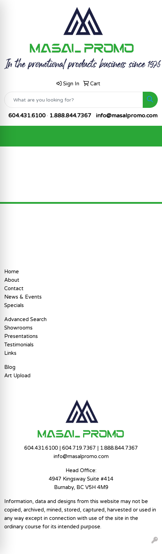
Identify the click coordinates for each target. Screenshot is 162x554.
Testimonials (19, 345)
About (11, 280)
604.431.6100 (27, 115)
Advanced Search (25, 319)
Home (11, 272)
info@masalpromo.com (126, 115)
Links (10, 353)
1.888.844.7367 (70, 115)
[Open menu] (148, 136)
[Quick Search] (73, 100)
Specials (14, 305)
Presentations (21, 336)
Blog (9, 367)
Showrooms (18, 328)
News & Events (23, 297)
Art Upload (17, 376)
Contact (13, 289)
